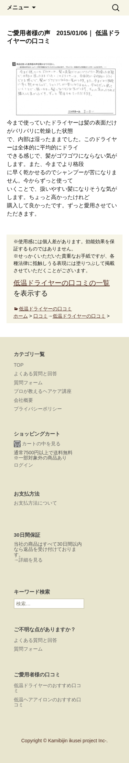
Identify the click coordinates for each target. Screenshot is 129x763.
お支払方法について (35, 503)
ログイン (23, 465)
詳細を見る (31, 560)
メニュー (18, 7)
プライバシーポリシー (38, 409)
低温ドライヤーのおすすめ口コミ (47, 688)
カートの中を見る (37, 443)
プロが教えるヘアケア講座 (43, 391)
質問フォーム (28, 382)
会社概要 (23, 400)
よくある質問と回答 (35, 373)
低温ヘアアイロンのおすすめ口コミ (47, 702)
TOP (19, 365)
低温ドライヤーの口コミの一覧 (61, 283)
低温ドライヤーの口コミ (45, 308)
